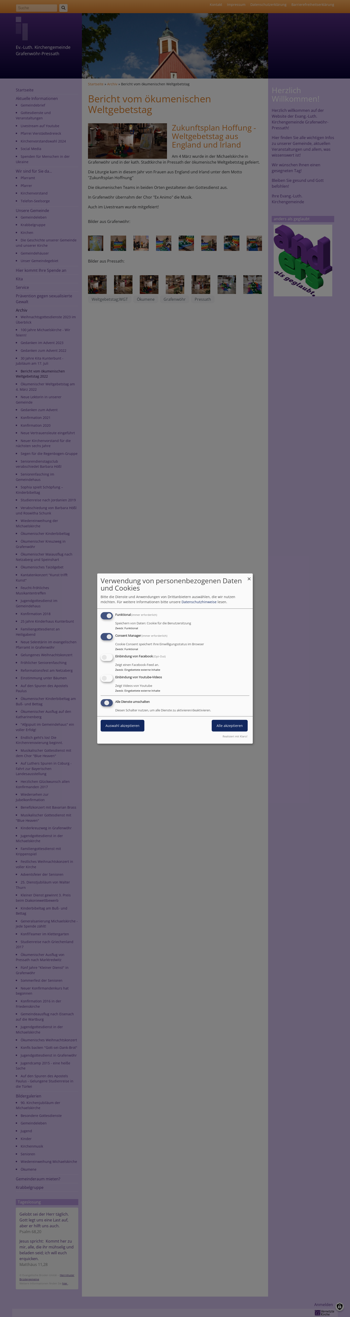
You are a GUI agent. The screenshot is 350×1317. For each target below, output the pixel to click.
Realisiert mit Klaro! (235, 736)
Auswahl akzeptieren (122, 725)
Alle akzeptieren (230, 725)
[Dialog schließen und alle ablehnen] (249, 576)
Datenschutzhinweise (199, 602)
